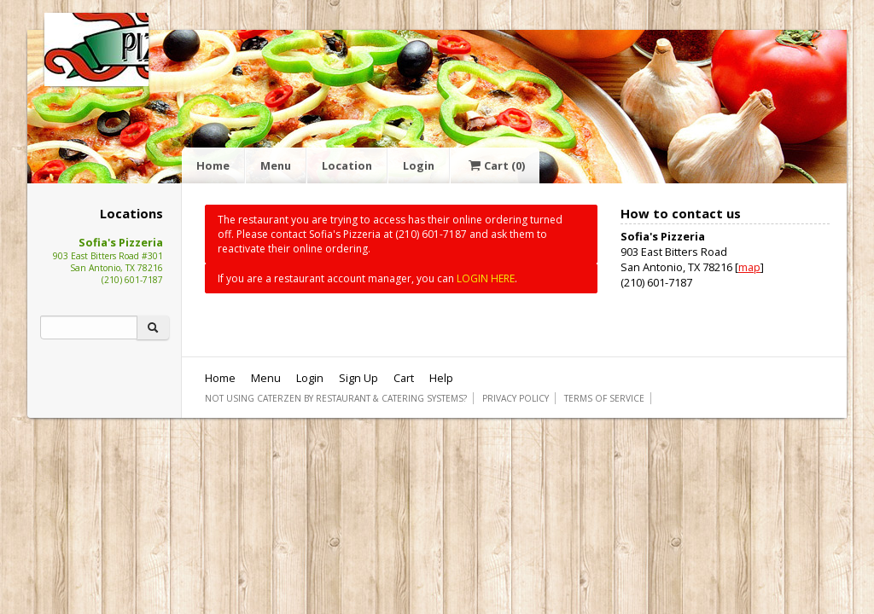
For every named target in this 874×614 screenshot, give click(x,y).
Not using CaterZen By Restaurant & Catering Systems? (336, 398)
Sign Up (358, 377)
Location (347, 165)
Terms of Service (604, 398)
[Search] (88, 327)
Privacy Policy (515, 398)
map (749, 267)
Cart (495, 165)
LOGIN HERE (486, 278)
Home (213, 165)
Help (441, 377)
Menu (275, 165)
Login (418, 165)
